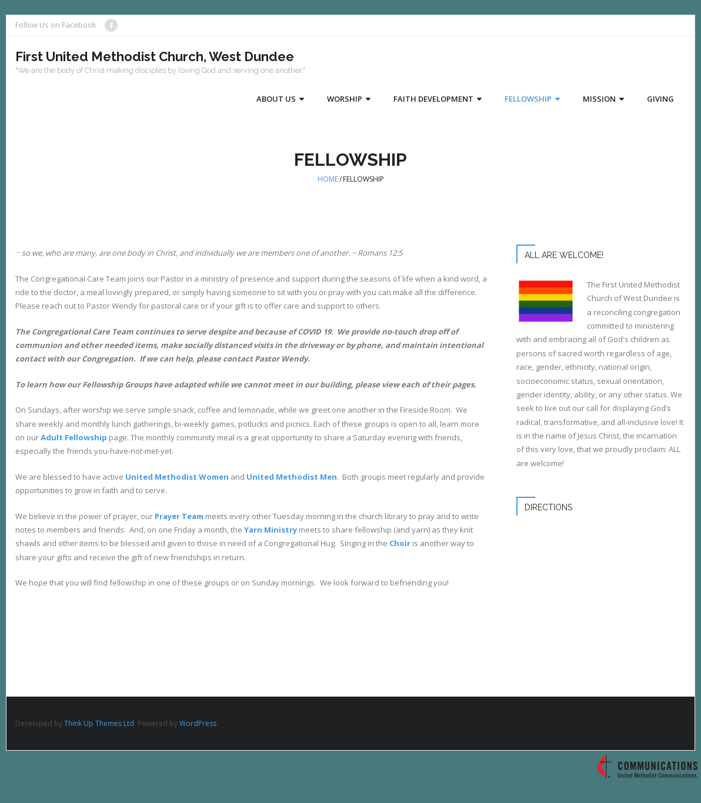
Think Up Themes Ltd (99, 723)
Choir (400, 543)
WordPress (197, 723)
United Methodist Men (291, 476)
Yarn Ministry (270, 529)
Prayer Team (179, 516)
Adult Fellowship (74, 437)
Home (328, 179)
